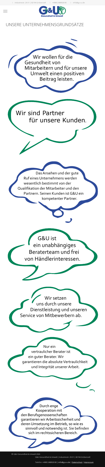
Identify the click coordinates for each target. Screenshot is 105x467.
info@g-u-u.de (79, 2)
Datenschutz (77, 462)
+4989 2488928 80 (59, 2)
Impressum (89, 462)
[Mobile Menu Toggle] (5, 11)
